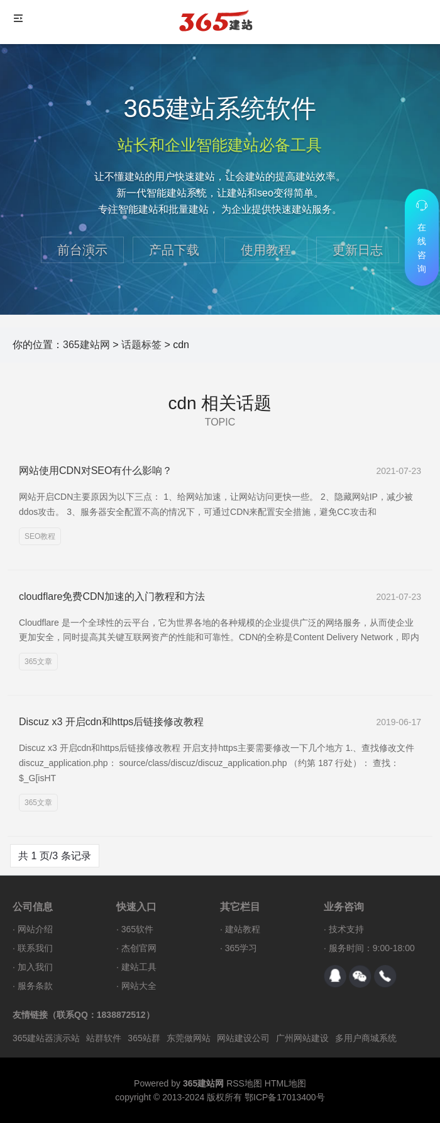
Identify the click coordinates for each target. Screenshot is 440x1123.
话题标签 (141, 344)
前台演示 (82, 250)
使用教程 (266, 250)
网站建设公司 (243, 1038)
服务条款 (35, 986)
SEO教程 (40, 536)
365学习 (241, 948)
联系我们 (35, 948)
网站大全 (139, 986)
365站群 (144, 1038)
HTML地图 (285, 1083)
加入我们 (35, 967)
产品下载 (174, 250)
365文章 (38, 661)
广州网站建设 (302, 1038)
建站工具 (139, 967)
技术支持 (346, 929)
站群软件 (103, 1038)
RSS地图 (244, 1083)
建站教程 (242, 929)
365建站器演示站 (46, 1038)
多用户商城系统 (366, 1038)
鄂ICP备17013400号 (285, 1097)
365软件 (137, 929)
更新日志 (358, 250)
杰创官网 (139, 948)
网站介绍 (35, 929)
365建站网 (86, 344)
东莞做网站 (189, 1038)
